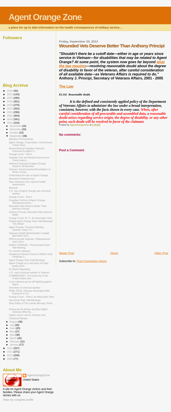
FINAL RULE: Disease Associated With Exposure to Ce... (29, 292)
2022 (10, 90)
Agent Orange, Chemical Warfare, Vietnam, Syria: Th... (26, 228)
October (14, 132)
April (12, 334)
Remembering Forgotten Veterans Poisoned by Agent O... (26, 149)
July (12, 325)
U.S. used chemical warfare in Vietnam (29, 272)
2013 (10, 122)
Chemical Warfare (18, 318)
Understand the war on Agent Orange (28, 175)
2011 (10, 351)
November (16, 129)
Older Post (161, 253)
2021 (10, 94)
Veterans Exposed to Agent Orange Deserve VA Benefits (27, 165)
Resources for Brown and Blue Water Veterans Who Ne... (28, 310)
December (16, 126)
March (13, 338)
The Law (66, 86)
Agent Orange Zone (44, 17)
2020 (10, 97)
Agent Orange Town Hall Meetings (27, 260)
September (16, 136)
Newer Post (66, 253)
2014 (10, 119)
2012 (10, 348)
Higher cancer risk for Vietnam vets (27, 315)
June (13, 328)
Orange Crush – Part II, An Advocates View (31, 296)
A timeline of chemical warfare (24, 287)
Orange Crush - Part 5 (20, 154)
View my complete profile (18, 399)
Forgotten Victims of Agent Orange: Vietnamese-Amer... (27, 201)
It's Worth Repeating (19, 269)
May (12, 331)
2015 (10, 115)
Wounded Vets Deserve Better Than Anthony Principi (28, 207)
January (14, 344)
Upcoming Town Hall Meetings (25, 300)
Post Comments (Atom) (92, 261)
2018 (10, 104)
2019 (10, 101)
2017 (10, 108)
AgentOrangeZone (38, 375)
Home (114, 253)
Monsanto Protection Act (22, 178)
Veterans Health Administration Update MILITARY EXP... (29, 234)
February (15, 341)
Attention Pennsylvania (21, 139)
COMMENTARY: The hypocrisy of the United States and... (28, 277)
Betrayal (13, 187)
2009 (10, 358)
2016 (10, 112)
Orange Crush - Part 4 (20, 197)
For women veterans (19, 251)
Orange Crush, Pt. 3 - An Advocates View (30, 218)
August (14, 321)
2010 (10, 355)
